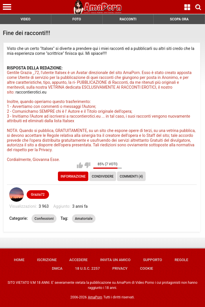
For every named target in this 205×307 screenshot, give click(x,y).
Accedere (78, 260)
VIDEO (25, 19)
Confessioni (44, 219)
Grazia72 (38, 195)
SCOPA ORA (179, 19)
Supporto (152, 260)
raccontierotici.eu (31, 92)
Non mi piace (87, 165)
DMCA (57, 268)
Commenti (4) (131, 176)
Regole (181, 260)
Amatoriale (84, 219)
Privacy (120, 268)
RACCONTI (128, 19)
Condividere (103, 176)
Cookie (146, 268)
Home (19, 260)
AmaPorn (95, 297)
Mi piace (80, 165)
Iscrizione (47, 260)
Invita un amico (115, 260)
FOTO (77, 19)
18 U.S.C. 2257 (87, 268)
